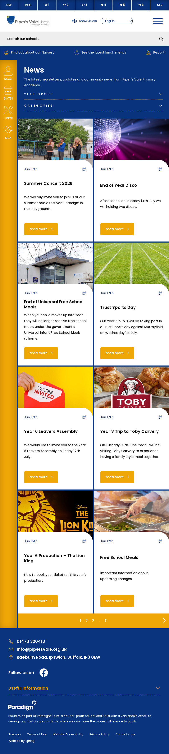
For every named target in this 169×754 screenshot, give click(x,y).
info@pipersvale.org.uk (37, 649)
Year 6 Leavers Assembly (51, 431)
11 (106, 621)
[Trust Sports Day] (131, 273)
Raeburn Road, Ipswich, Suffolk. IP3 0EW (54, 657)
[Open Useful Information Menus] (84, 690)
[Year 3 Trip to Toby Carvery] (131, 397)
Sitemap (14, 734)
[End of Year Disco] (131, 149)
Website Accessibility (68, 734)
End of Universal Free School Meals (53, 304)
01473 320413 (26, 641)
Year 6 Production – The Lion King (54, 558)
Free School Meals (119, 557)
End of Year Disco (118, 185)
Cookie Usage (125, 734)
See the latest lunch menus (103, 52)
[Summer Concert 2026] (55, 149)
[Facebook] (43, 672)
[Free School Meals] (131, 521)
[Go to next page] (163, 619)
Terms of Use (36, 734)
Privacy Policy (99, 734)
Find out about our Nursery (32, 52)
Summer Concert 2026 (48, 183)
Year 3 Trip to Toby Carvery (129, 431)
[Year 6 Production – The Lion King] (55, 521)
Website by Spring (21, 741)
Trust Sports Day (118, 307)
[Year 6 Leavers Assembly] (55, 397)
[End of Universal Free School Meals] (55, 273)
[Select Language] (117, 21)
